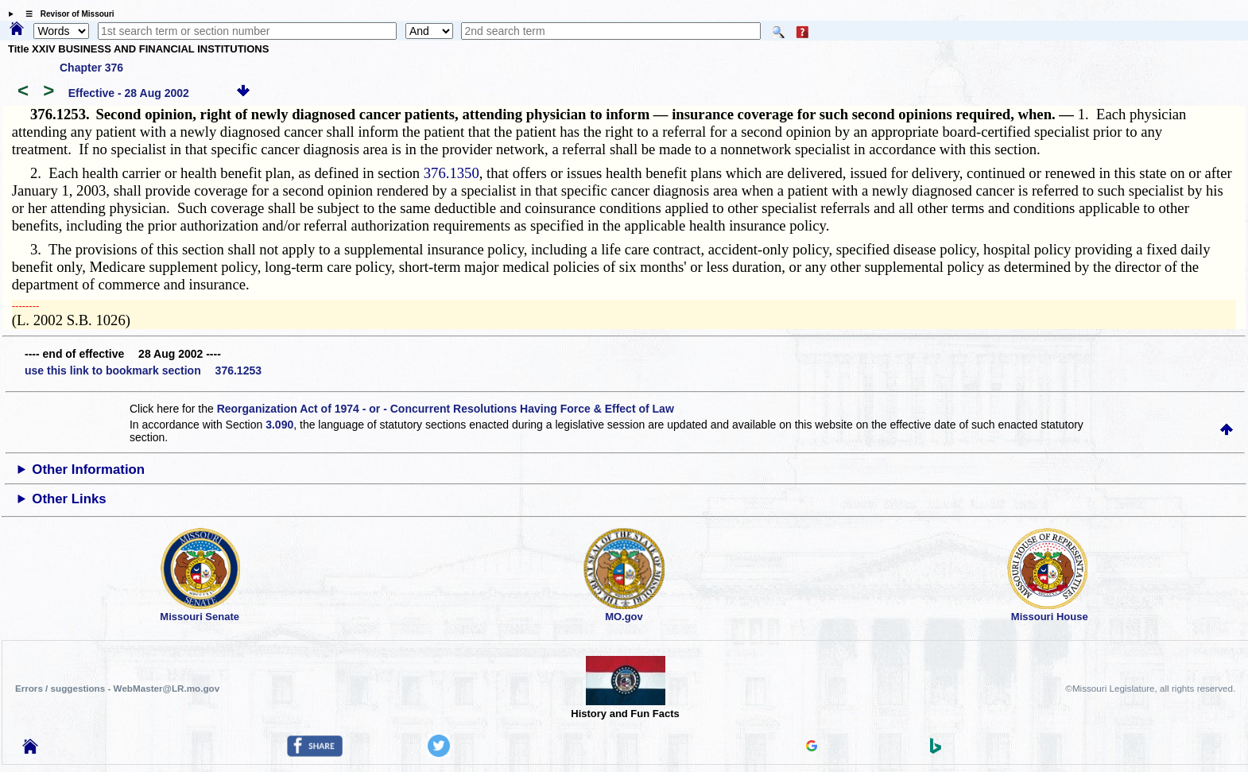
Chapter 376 (91, 67)
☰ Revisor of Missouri (65, 14)
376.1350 (451, 173)
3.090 (279, 424)
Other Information (88, 469)
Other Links (69, 498)
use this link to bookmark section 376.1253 (143, 370)
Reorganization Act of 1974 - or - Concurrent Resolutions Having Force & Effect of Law (445, 408)
